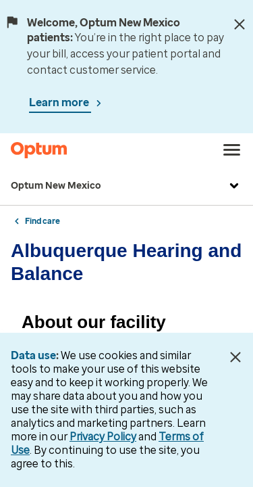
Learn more (60, 102)
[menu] (232, 150)
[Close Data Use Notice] (235, 357)
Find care (42, 221)
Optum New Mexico (126, 186)
